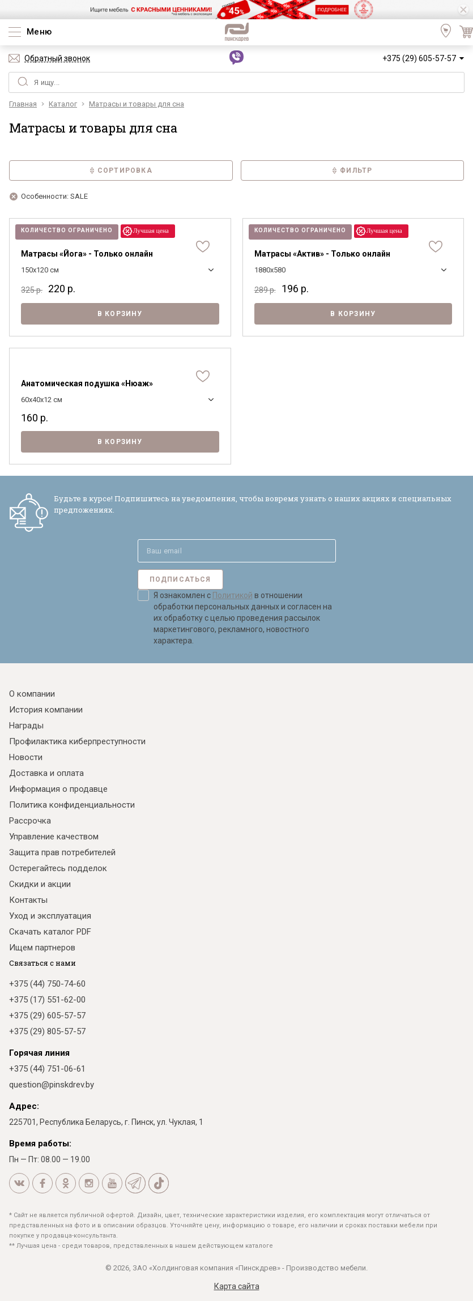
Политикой (232, 595)
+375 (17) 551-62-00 (47, 1000)
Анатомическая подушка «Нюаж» (87, 383)
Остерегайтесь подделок (58, 868)
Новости (25, 757)
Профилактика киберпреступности (77, 741)
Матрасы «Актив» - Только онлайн (322, 253)
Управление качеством (54, 836)
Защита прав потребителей (62, 852)
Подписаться (180, 579)
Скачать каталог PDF (50, 932)
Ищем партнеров (42, 947)
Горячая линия (39, 1053)
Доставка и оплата (46, 773)
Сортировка (121, 170)
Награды (26, 725)
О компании (32, 694)
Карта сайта (236, 1286)
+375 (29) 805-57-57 (47, 1031)
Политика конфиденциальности (72, 805)
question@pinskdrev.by (51, 1085)
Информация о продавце (58, 789)
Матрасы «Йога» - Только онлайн (87, 253)
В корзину (120, 314)
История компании (46, 710)
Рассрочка (30, 821)
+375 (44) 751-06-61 (47, 1069)
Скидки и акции (40, 884)
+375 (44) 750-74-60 (47, 984)
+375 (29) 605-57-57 (419, 58)
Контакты (28, 900)
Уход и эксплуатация (50, 916)
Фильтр (352, 170)
